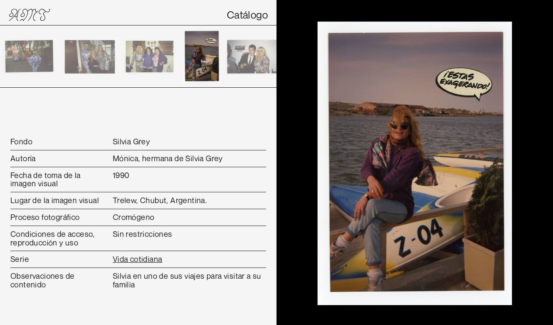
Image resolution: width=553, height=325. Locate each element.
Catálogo (247, 15)
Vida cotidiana (137, 259)
